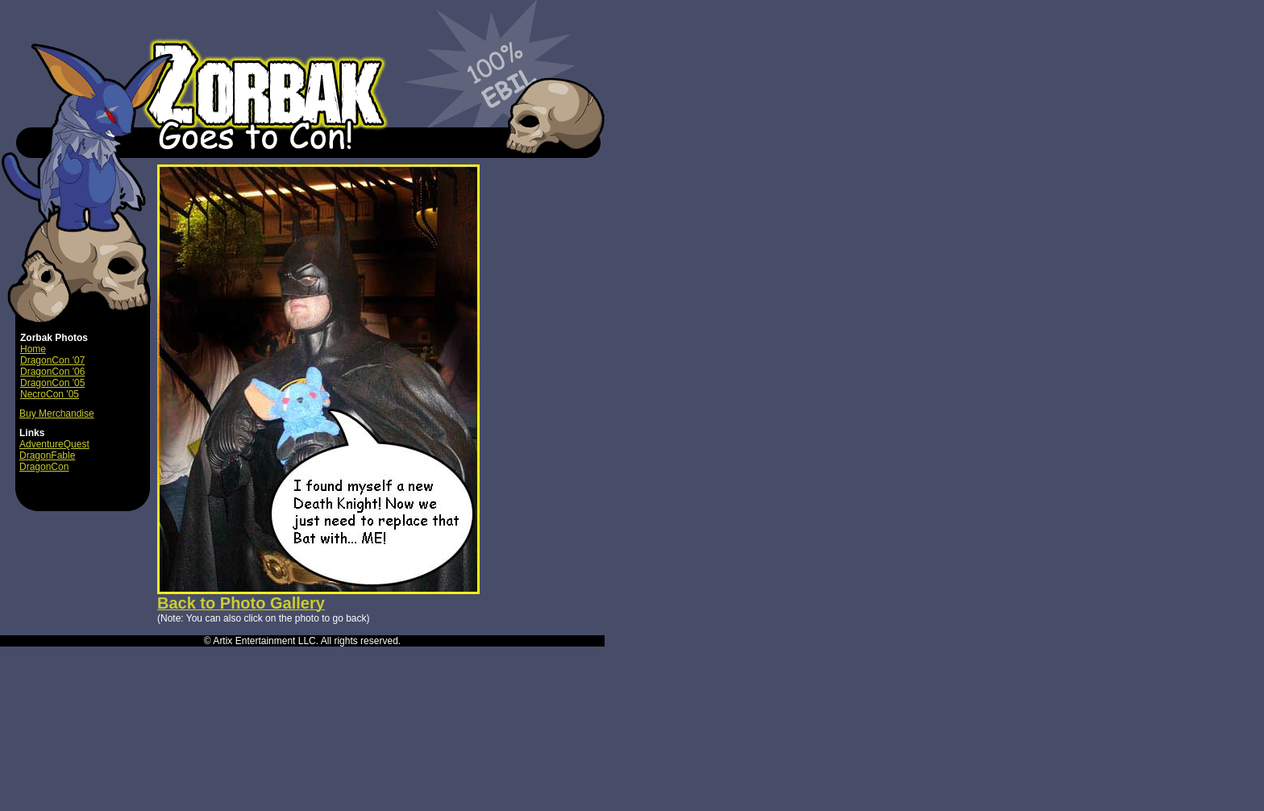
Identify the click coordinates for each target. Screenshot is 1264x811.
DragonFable (47, 455)
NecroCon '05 (49, 394)
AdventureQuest (54, 444)
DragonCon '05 (52, 383)
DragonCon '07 (52, 360)
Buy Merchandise (56, 413)
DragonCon (44, 466)
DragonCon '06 (52, 371)
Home (33, 349)
